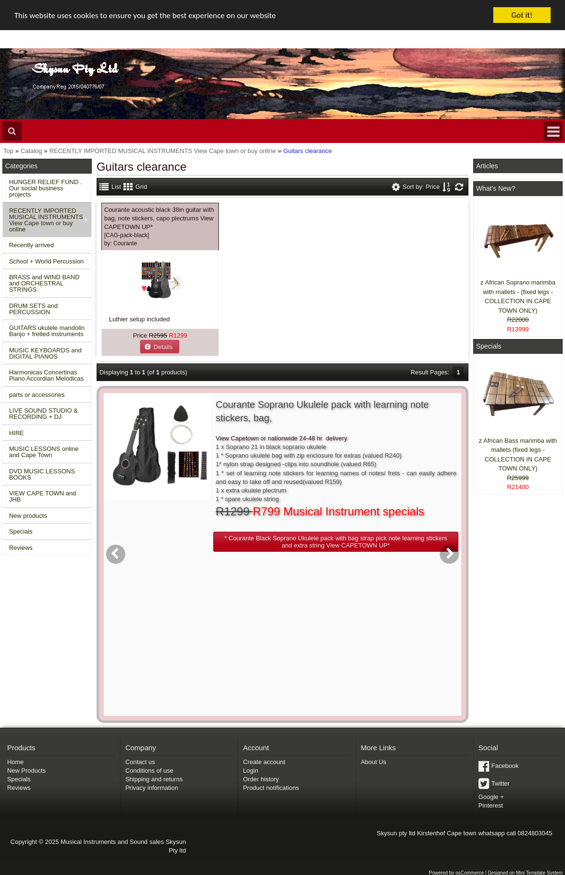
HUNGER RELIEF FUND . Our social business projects (45, 188)
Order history (261, 779)
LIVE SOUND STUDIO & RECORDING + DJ (43, 413)
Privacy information (151, 787)
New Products (26, 770)
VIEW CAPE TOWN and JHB (42, 496)
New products (28, 515)
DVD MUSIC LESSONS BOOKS (42, 474)
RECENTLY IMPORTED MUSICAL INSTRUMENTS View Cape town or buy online (46, 220)
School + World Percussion (46, 261)
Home (15, 762)
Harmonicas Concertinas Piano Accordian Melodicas (46, 375)
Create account (264, 762)
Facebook (505, 765)
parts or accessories (37, 394)
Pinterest (490, 805)
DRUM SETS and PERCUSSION (33, 309)
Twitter (500, 783)
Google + (491, 796)
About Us (373, 762)
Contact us (140, 762)
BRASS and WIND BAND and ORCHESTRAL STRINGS (44, 283)
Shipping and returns (154, 779)
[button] (159, 346)
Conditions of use (149, 770)
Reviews (21, 547)
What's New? (495, 188)
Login (250, 770)
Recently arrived (31, 245)
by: (120, 243)
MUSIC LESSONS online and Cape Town (43, 452)
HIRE (16, 433)
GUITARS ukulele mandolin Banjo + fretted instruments (47, 331)
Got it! (521, 15)
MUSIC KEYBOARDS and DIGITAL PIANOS (45, 353)
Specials (21, 531)
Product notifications (271, 787)
